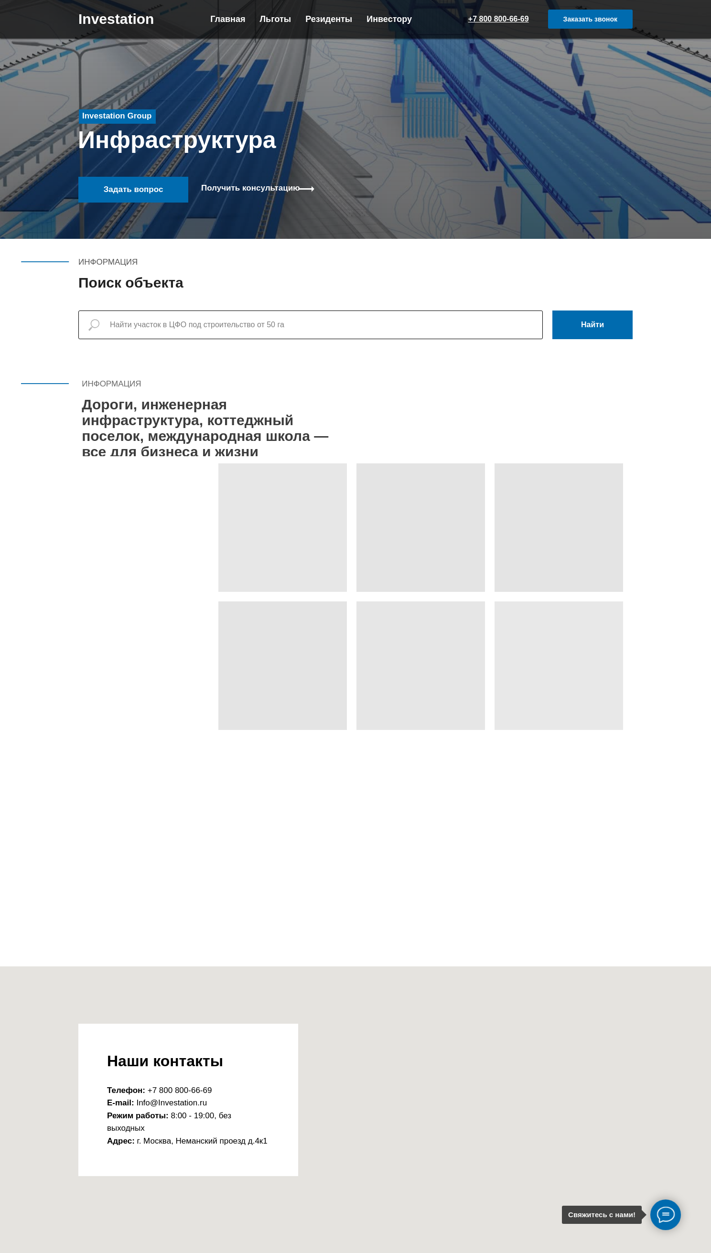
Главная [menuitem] (227, 19)
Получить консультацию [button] (250, 188)
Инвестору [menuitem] (389, 19)
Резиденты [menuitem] (328, 19)
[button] (590, 19)
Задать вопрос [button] (133, 189)
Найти (592, 325)
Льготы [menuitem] (275, 19)
